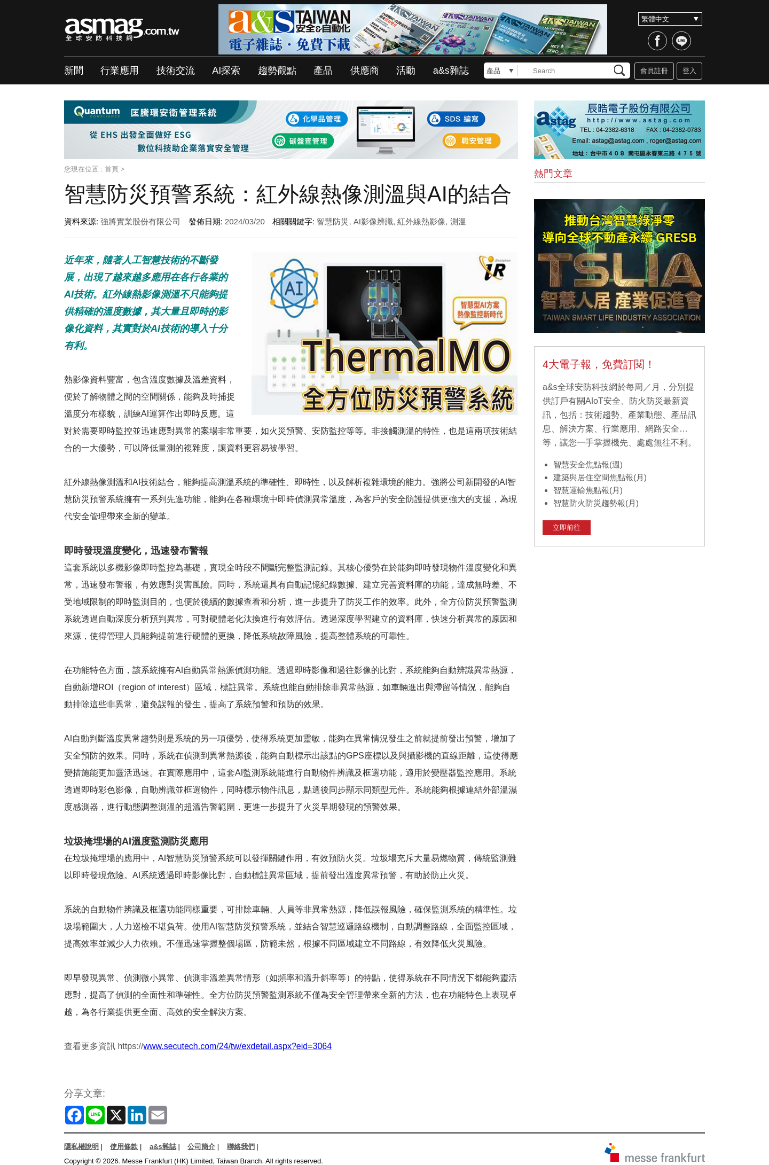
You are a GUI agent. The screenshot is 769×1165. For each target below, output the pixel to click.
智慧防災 (333, 221)
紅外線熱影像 (421, 221)
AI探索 (226, 70)
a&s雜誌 (451, 70)
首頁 (112, 169)
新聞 (73, 70)
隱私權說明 (81, 1147)
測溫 (458, 221)
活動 (405, 70)
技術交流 (175, 70)
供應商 (364, 70)
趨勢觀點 (277, 70)
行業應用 (119, 70)
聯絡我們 (241, 1147)
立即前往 (566, 527)
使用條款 (124, 1147)
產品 (323, 70)
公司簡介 (201, 1147)
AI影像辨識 (373, 221)
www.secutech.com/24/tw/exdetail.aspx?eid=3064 (237, 1046)
